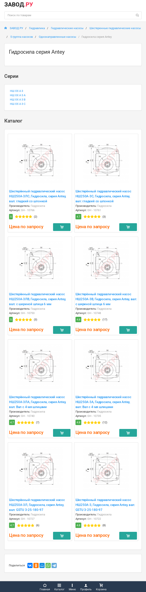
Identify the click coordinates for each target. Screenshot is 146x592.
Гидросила (38, 205)
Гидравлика (37, 28)
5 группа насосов (21, 36)
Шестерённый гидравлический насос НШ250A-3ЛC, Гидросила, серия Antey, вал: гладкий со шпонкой (37, 196)
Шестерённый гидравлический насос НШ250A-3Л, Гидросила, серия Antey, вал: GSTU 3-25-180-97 (37, 505)
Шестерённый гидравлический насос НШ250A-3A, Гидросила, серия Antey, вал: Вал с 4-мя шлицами (103, 402)
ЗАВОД (18, 4)
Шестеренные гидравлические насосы (115, 28)
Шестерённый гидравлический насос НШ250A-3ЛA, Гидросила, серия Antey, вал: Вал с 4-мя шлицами (37, 402)
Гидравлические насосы (67, 28)
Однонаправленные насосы (57, 36)
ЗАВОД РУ (13, 28)
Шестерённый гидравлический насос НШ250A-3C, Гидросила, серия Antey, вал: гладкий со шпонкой (103, 196)
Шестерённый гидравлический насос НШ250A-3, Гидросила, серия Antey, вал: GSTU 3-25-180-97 (105, 505)
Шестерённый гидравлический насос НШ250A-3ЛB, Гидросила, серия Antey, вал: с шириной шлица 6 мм (37, 299)
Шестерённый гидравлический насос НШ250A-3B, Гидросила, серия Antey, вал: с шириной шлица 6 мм (106, 299)
